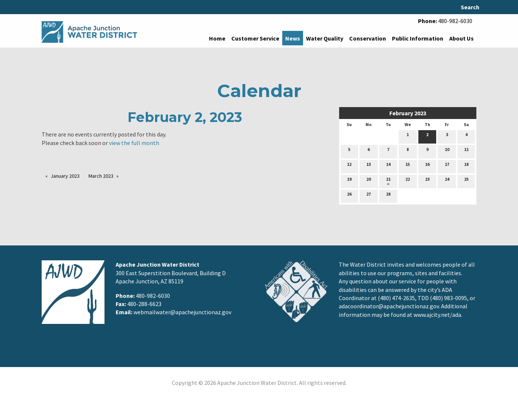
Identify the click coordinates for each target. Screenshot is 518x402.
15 (407, 165)
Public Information (417, 38)
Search (470, 7)
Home (217, 38)
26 (349, 195)
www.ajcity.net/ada (437, 314)
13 (368, 165)
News (292, 38)
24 (447, 180)
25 (466, 180)
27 (368, 195)
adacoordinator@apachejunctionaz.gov (389, 306)
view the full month (134, 143)
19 (349, 180)
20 (368, 180)
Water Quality (324, 38)
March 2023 (101, 176)
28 (388, 195)
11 (466, 151)
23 (427, 180)
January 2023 (65, 176)
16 (427, 165)
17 (447, 165)
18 (466, 165)
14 (388, 165)
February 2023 (407, 113)
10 (447, 151)
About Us (461, 38)
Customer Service (255, 38)
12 (349, 165)
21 (388, 180)
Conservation (367, 38)
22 (407, 180)
